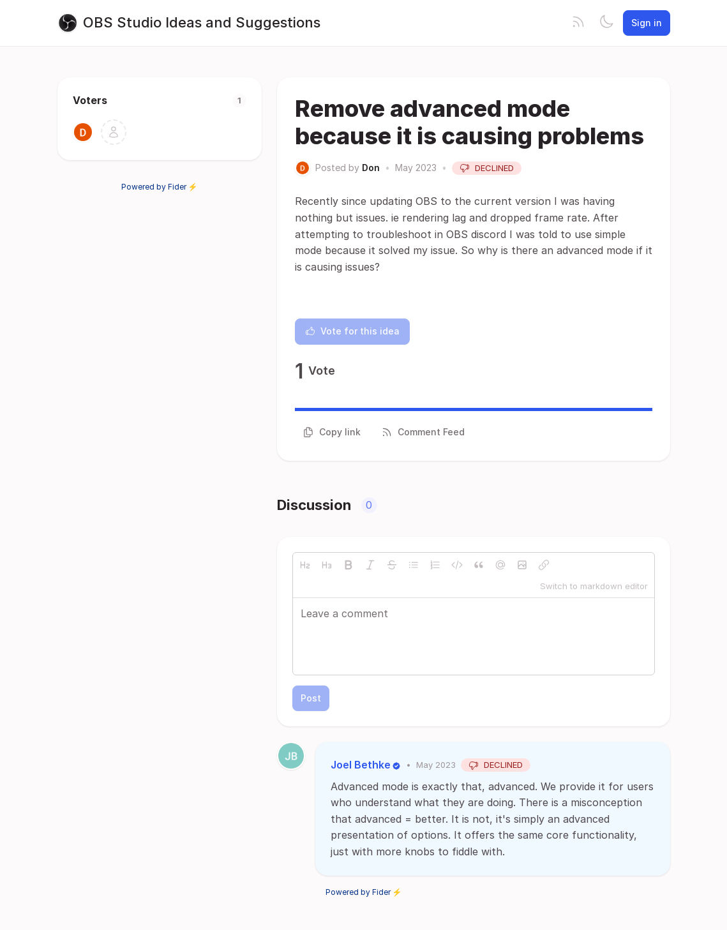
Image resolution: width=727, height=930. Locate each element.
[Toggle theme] (606, 23)
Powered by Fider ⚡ (159, 186)
